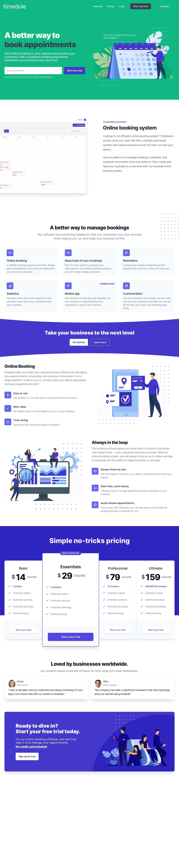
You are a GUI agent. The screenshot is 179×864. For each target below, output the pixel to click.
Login (122, 6)
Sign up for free (27, 756)
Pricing (110, 6)
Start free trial (140, 6)
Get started (79, 342)
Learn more (100, 342)
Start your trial (23, 629)
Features (97, 6)
